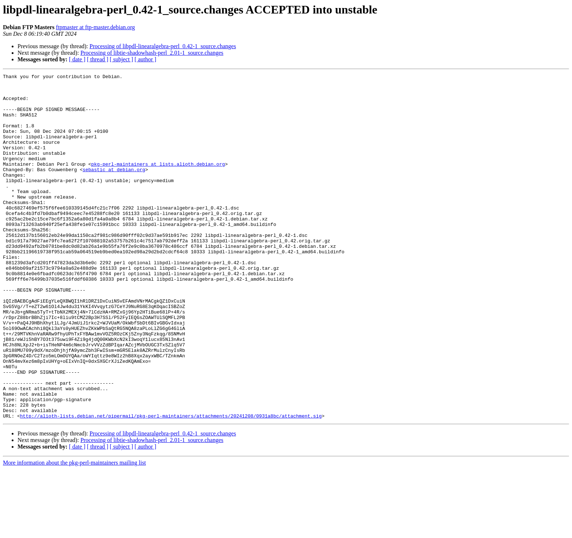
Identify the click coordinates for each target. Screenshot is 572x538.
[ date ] (77, 59)
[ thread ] (97, 59)
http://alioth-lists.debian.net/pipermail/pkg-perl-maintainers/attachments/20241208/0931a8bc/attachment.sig (171, 484)
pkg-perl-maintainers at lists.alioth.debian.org (158, 182)
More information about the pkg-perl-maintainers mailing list (74, 532)
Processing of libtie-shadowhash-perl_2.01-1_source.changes (151, 53)
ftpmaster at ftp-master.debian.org (95, 27)
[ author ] (145, 59)
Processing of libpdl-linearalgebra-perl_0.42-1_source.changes (162, 46)
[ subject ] (121, 59)
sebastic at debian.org (113, 189)
